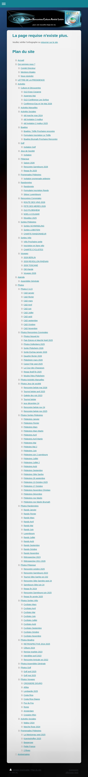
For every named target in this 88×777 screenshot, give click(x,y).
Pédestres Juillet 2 (32, 462)
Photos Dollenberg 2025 (34, 344)
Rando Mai (28, 525)
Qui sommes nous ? (26, 64)
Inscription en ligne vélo (34, 245)
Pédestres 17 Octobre (33, 486)
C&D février (29, 297)
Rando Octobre (30, 549)
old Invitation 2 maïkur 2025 (36, 123)
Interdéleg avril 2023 (32, 656)
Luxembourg (29, 533)
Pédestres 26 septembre (34, 478)
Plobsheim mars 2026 (33, 360)
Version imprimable (20, 770)
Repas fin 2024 (30, 589)
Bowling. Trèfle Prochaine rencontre (39, 131)
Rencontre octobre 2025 (34, 569)
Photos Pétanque (28, 565)
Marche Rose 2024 (32, 727)
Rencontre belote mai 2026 (35, 387)
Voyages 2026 (30, 273)
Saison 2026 (29, 163)
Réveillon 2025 (30, 218)
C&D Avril (28, 305)
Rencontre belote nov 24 (34, 407)
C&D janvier (29, 293)
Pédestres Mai (30, 443)
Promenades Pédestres (31, 175)
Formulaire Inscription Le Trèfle (37, 135)
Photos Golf (26, 667)
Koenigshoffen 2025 (32, 738)
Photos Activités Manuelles (32, 380)
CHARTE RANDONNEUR (35, 234)
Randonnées (26, 182)
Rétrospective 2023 (32, 557)
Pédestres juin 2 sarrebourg (36, 454)
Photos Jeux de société (31, 384)
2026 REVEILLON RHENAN (36, 261)
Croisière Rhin (30, 715)
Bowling (24, 127)
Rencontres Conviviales (31, 198)
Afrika (26, 687)
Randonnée (29, 186)
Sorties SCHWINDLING (34, 226)
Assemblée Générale (30, 281)
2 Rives (27, 750)
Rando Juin (29, 529)
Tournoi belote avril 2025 (34, 391)
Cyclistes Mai (29, 612)
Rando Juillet (29, 537)
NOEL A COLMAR (32, 214)
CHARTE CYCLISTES (33, 249)
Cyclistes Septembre (33, 628)
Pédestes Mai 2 (30, 447)
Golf (22, 143)
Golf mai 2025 (30, 675)
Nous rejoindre (27, 76)
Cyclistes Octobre (31, 632)
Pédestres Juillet (31, 458)
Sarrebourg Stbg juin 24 (34, 585)
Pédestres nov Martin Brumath (37, 502)
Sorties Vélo (26, 238)
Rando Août (29, 541)
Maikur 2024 (29, 723)
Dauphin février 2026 (33, 356)
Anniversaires (24, 754)
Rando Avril (29, 522)
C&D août (28, 316)
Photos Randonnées (30, 506)
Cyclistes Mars (30, 604)
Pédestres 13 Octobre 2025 (36, 482)
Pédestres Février (31, 423)
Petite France (29, 746)
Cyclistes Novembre (32, 636)
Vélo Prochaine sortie (33, 242)
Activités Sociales (28, 111)
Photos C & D (27, 289)
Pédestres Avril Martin (33, 439)
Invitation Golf (30, 147)
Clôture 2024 (29, 648)
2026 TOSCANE (31, 265)
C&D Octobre (29, 324)
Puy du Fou (29, 703)
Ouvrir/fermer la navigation (44, 4)
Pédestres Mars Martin (33, 431)
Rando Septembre (32, 545)
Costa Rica (28, 695)
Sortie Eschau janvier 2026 (35, 352)
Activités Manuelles (29, 107)
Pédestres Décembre (33, 494)
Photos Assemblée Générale (33, 663)
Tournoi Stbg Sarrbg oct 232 (36, 577)
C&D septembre (31, 320)
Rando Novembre (31, 553)
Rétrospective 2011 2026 (35, 561)
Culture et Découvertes (31, 88)
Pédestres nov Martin (33, 498)
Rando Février (30, 514)
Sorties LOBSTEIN (32, 230)
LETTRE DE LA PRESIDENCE (31, 80)
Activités (21, 84)
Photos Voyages (28, 679)
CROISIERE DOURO (33, 683)
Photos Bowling (27, 640)
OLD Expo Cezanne (32, 92)
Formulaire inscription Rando (36, 190)
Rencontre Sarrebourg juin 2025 (38, 593)
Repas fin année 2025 (33, 596)
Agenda (21, 277)
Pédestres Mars (30, 427)
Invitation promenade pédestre (37, 178)
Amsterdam (29, 711)
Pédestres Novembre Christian (37, 490)
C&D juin (27, 309)
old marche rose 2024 (33, 115)
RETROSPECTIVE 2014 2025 (37, 644)
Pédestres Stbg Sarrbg (34, 474)
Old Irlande (28, 269)
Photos (21, 285)
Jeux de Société (28, 151)
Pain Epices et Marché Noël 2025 (38, 340)
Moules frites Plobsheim (34, 376)
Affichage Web (72, 773)
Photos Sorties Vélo (29, 600)
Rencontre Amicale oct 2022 (36, 660)
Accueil (21, 60)
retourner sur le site (49, 42)
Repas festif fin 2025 (33, 372)
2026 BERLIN (30, 257)
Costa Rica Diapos (32, 699)
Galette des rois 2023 (33, 395)
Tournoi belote (30, 399)
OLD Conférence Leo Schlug (36, 100)
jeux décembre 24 (31, 403)
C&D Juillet (28, 313)
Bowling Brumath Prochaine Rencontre (40, 139)
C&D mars (28, 301)
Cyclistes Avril (30, 608)
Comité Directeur (28, 68)
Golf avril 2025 (30, 671)
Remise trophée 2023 (33, 652)
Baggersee (28, 742)
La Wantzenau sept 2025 (34, 734)
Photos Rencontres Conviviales (34, 332)
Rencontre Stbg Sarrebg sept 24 (38, 581)
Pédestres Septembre (33, 470)
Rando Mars (29, 518)
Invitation (28, 155)
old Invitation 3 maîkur (33, 119)
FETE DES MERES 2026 (35, 206)
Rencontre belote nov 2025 (35, 411)
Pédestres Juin (30, 451)
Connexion (73, 770)
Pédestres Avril (30, 435)
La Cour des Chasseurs (34, 368)
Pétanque (25, 159)
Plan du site (36, 770)
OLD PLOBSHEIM (32, 210)
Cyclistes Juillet (30, 620)
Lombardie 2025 (31, 691)
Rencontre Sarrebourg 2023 (36, 573)
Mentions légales (28, 72)
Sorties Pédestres (28, 222)
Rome (26, 707)
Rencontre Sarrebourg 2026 (36, 167)
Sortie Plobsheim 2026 (33, 348)
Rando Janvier (30, 510)
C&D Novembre (30, 328)
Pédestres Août (30, 466)
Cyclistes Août (30, 624)
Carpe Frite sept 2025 (33, 364)
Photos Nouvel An (31, 336)
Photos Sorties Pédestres (32, 415)
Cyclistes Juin (30, 616)
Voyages (24, 253)
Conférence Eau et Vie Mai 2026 (38, 104)
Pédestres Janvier (31, 419)
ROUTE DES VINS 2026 (34, 202)
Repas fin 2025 (30, 171)
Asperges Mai (30, 96)
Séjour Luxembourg (32, 194)
